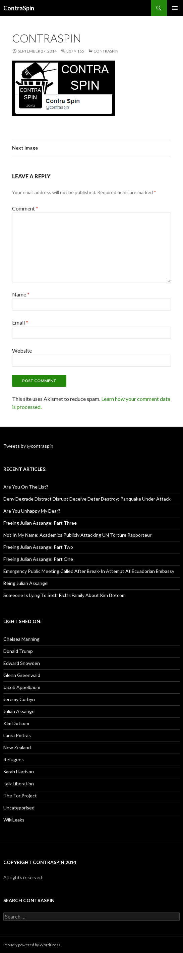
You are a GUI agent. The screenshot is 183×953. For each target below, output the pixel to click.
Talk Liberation (18, 783)
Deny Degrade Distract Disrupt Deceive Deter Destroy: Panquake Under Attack (87, 499)
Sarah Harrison (18, 771)
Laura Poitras (17, 735)
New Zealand (17, 747)
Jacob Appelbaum (21, 687)
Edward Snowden (21, 663)
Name (20, 294)
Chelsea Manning (21, 639)
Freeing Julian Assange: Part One (38, 559)
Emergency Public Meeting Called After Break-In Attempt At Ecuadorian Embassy (88, 571)
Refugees (13, 759)
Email (20, 322)
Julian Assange (19, 711)
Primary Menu (175, 8)
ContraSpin (18, 8)
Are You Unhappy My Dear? (31, 511)
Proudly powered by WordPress (31, 944)
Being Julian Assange (25, 583)
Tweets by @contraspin (28, 446)
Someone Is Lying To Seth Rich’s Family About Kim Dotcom (64, 595)
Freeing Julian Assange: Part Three (40, 523)
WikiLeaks (13, 819)
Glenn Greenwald (21, 675)
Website (22, 350)
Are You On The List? (25, 487)
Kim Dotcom (16, 723)
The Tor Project (20, 795)
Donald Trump (18, 651)
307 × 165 (75, 51)
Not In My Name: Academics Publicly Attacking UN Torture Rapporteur (77, 535)
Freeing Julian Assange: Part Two (38, 547)
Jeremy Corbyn (19, 699)
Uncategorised (19, 807)
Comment (25, 208)
